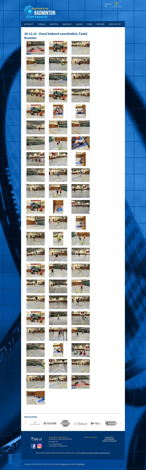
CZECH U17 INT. (115, 24)
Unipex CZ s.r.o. (65, 464)
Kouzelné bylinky (109, 439)
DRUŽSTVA (54, 24)
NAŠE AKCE (67, 24)
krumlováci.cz (109, 437)
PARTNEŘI (100, 24)
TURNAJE (41, 24)
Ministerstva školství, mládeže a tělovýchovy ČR (95, 453)
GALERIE (79, 24)
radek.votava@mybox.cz (60, 446)
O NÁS (89, 24)
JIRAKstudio (80, 464)
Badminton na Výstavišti (109, 441)
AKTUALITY (28, 24)
